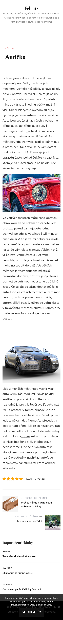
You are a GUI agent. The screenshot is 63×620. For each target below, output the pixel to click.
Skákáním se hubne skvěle (18, 573)
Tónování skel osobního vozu (19, 556)
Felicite (31, 8)
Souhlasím (31, 612)
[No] (58, 607)
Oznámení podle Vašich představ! (22, 589)
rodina (25, 436)
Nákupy (9, 48)
